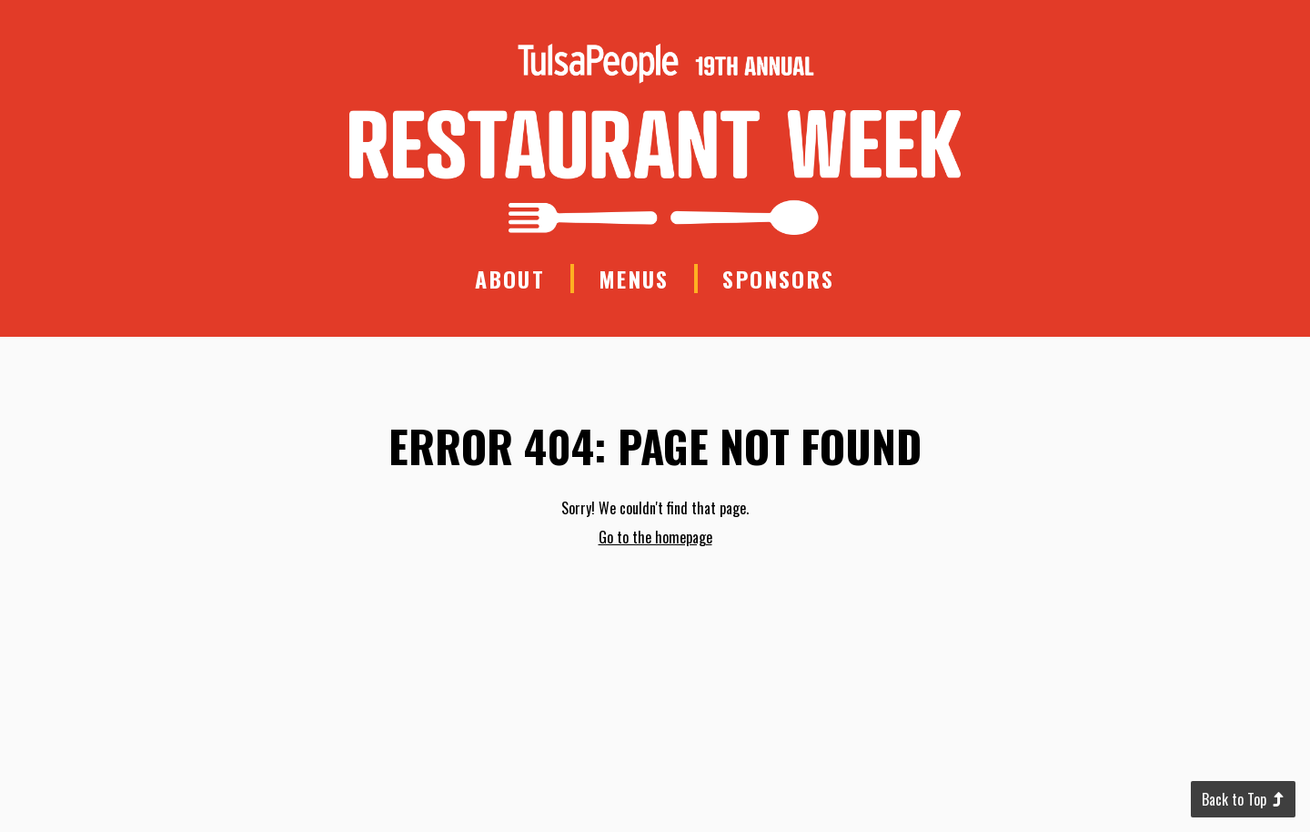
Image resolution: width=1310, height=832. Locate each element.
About (510, 278)
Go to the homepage (655, 537)
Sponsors (778, 278)
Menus (634, 278)
